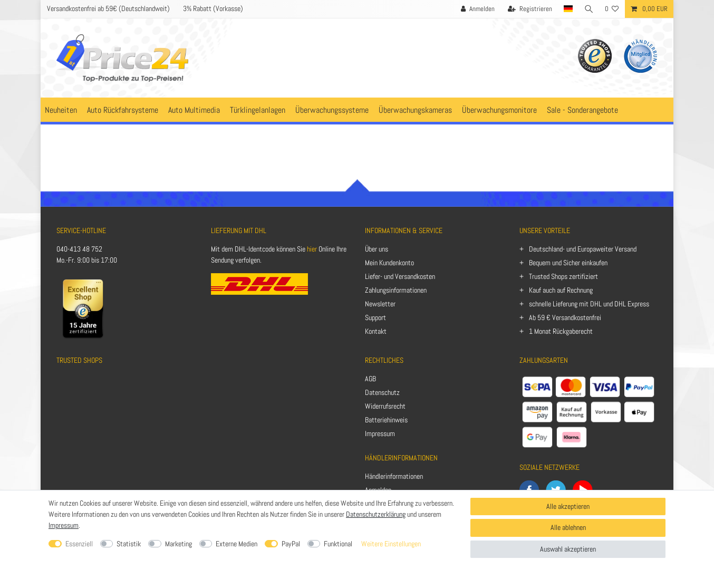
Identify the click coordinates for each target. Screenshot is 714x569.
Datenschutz (382, 392)
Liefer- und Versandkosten (400, 276)
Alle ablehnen (568, 527)
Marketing (178, 543)
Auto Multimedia (194, 109)
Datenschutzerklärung (376, 514)
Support (375, 317)
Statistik (129, 543)
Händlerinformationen (394, 476)
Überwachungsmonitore (499, 109)
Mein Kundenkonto (389, 262)
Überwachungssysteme (332, 109)
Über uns (376, 249)
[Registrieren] (529, 9)
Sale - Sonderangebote (582, 109)
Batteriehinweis (386, 420)
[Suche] (588, 9)
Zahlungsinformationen (396, 290)
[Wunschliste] (612, 9)
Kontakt (376, 331)
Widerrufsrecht (385, 406)
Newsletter (380, 303)
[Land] (567, 9)
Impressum (380, 433)
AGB (370, 378)
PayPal (291, 543)
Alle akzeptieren (568, 506)
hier (312, 249)
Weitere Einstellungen (391, 543)
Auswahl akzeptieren (568, 549)
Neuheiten (61, 109)
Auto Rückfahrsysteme (122, 109)
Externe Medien (236, 543)
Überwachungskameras (415, 109)
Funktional (338, 543)
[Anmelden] (476, 9)
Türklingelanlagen (257, 109)
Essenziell (79, 543)
